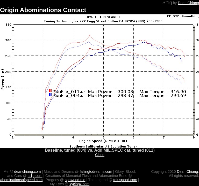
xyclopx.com (79, 184)
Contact (74, 9)
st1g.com (35, 176)
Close (99, 155)
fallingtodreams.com (96, 171)
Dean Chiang (188, 3)
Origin (9, 9)
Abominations (40, 9)
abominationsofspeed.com (21, 180)
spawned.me (75, 180)
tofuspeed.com (125, 180)
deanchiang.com (27, 171)
